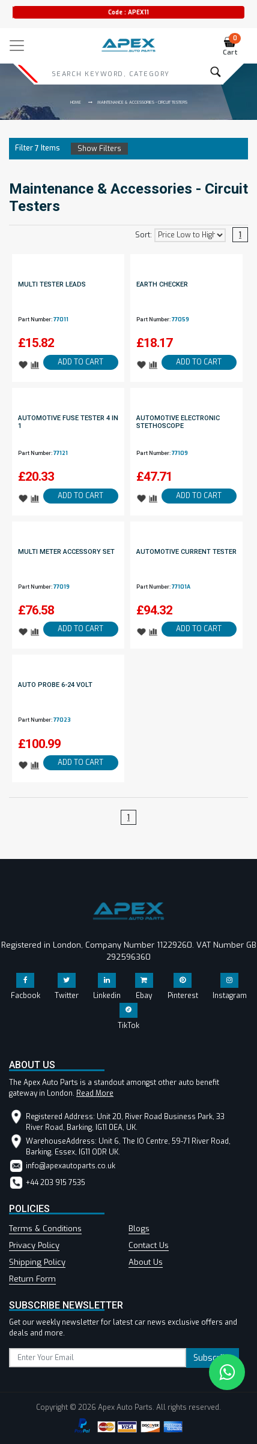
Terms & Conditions (45, 1228)
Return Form (32, 1279)
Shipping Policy (37, 1262)
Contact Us (148, 1245)
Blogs (139, 1228)
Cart (232, 46)
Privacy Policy (34, 1245)
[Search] (110, 74)
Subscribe (212, 1358)
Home (75, 102)
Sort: (143, 235)
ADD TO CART (80, 362)
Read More (94, 1093)
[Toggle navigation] (17, 46)
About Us (145, 1262)
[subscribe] (97, 1357)
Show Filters (99, 148)
